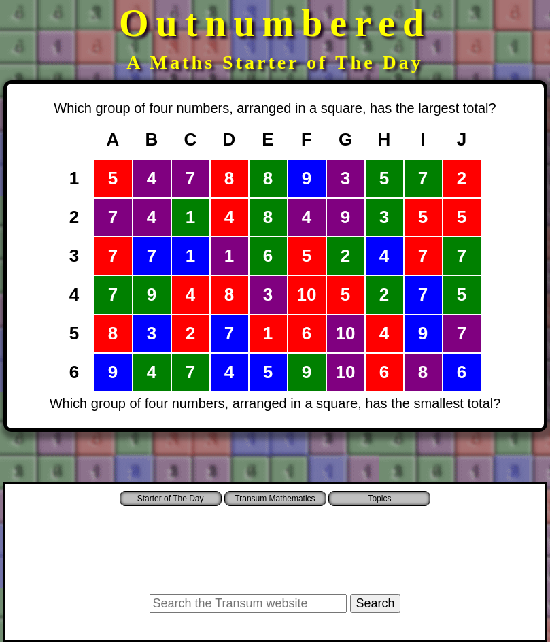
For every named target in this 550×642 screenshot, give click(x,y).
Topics (379, 498)
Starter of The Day (170, 498)
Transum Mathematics (275, 498)
